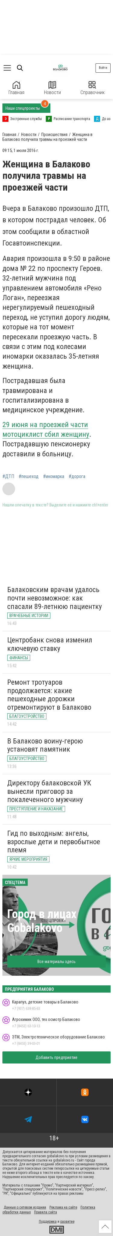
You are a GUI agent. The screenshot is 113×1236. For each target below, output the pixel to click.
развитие (67, 1221)
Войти (103, 68)
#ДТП (8, 476)
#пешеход (29, 476)
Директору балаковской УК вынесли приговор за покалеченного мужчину (49, 791)
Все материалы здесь (56, 961)
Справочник (92, 88)
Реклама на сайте (63, 1207)
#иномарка (53, 476)
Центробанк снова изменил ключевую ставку (49, 644)
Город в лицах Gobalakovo (42, 921)
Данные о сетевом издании (25, 1207)
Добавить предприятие (56, 1057)
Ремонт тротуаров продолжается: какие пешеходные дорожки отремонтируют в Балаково (49, 694)
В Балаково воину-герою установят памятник (45, 745)
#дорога (77, 476)
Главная (16, 88)
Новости (52, 88)
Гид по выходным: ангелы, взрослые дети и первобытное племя (53, 841)
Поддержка (48, 1221)
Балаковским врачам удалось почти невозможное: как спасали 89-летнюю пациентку (54, 597)
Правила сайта (45, 1212)
